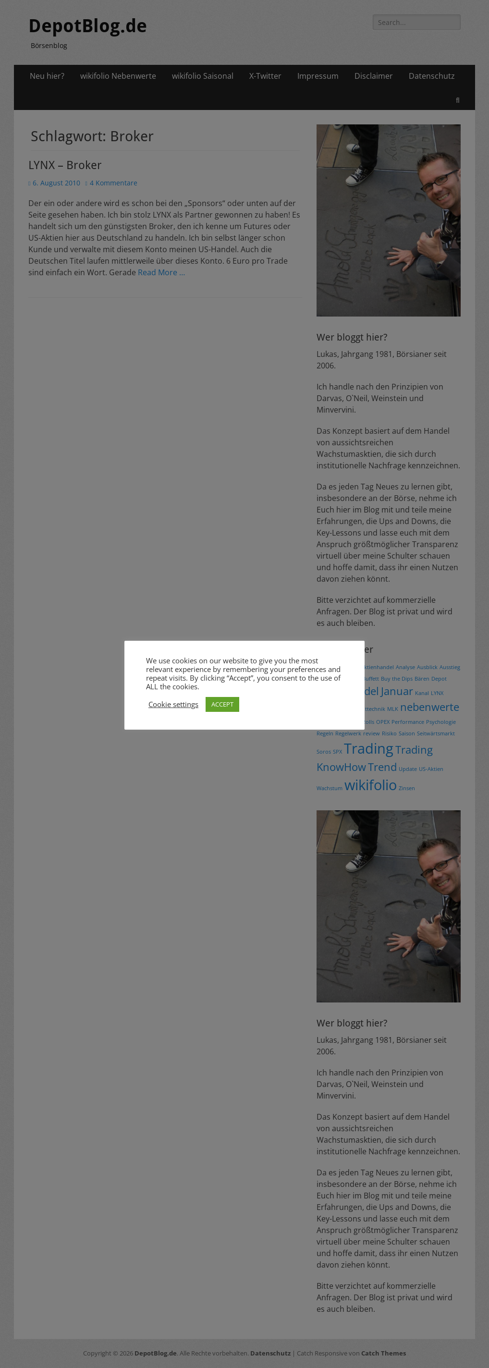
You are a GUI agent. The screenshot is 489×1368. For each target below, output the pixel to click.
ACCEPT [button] (222, 704)
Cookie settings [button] (173, 704)
